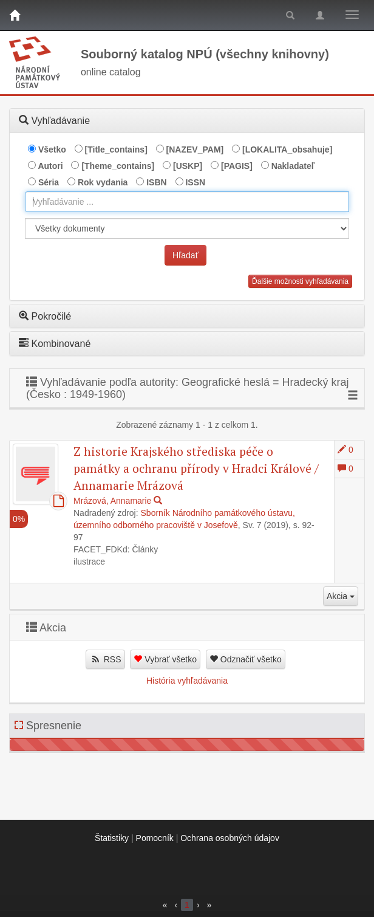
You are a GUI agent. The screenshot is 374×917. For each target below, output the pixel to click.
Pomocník (155, 838)
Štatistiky (112, 838)
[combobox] (187, 201)
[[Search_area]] (187, 228)
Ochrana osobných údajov (229, 838)
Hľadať (185, 255)
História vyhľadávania (187, 680)
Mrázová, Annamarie (112, 501)
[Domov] (14, 15)
